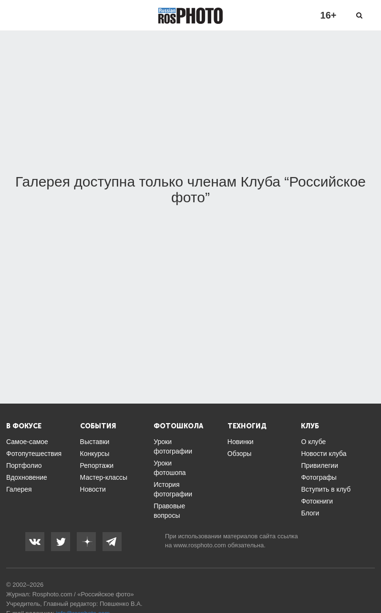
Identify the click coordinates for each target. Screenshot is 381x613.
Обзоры (239, 453)
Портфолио (24, 465)
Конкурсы (95, 453)
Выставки (95, 441)
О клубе (313, 441)
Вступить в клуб (325, 489)
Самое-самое (27, 441)
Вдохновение (26, 477)
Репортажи (97, 465)
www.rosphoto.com (200, 545)
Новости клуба (323, 453)
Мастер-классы (103, 477)
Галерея (19, 489)
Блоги (310, 513)
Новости (93, 489)
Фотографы (318, 477)
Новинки (240, 441)
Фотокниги (317, 501)
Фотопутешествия (34, 453)
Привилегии (319, 465)
